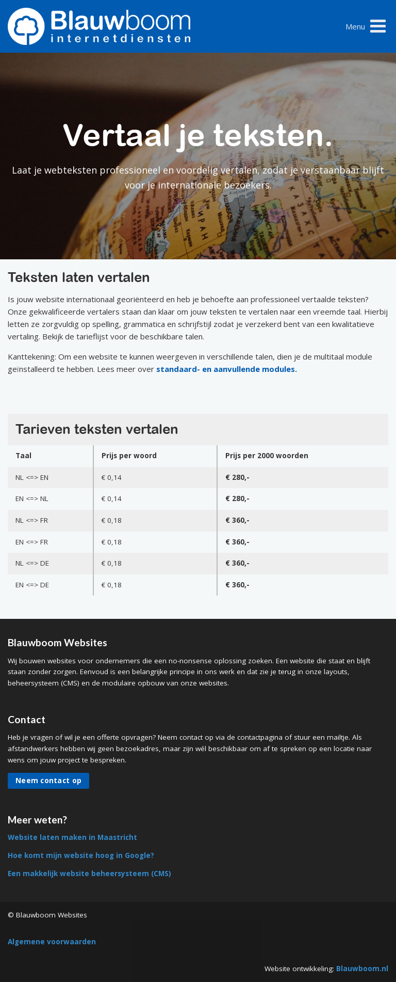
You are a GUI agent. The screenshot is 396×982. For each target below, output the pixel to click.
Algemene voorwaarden (52, 941)
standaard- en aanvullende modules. (226, 369)
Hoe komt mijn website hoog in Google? (81, 855)
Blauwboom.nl (362, 968)
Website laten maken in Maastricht (72, 837)
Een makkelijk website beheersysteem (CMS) (89, 873)
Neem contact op (48, 780)
